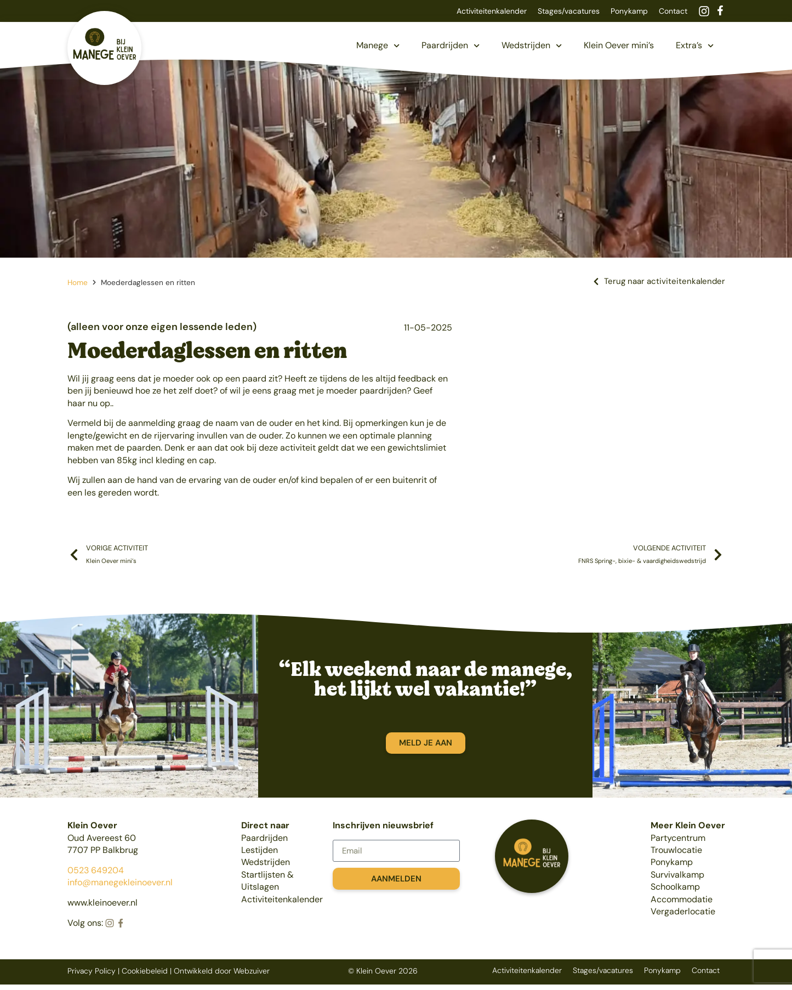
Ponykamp (629, 11)
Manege (378, 45)
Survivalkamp (677, 874)
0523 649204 (95, 870)
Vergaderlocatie (683, 911)
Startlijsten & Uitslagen (267, 880)
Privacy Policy (91, 971)
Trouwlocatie (676, 850)
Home (77, 282)
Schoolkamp (675, 886)
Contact (673, 11)
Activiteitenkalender (492, 11)
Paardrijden (450, 45)
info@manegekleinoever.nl (120, 882)
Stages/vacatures (569, 11)
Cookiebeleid (145, 971)
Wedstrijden (532, 45)
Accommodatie (682, 899)
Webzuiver (251, 971)
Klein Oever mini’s (619, 45)
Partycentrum (678, 838)
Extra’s (695, 45)
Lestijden (259, 850)
